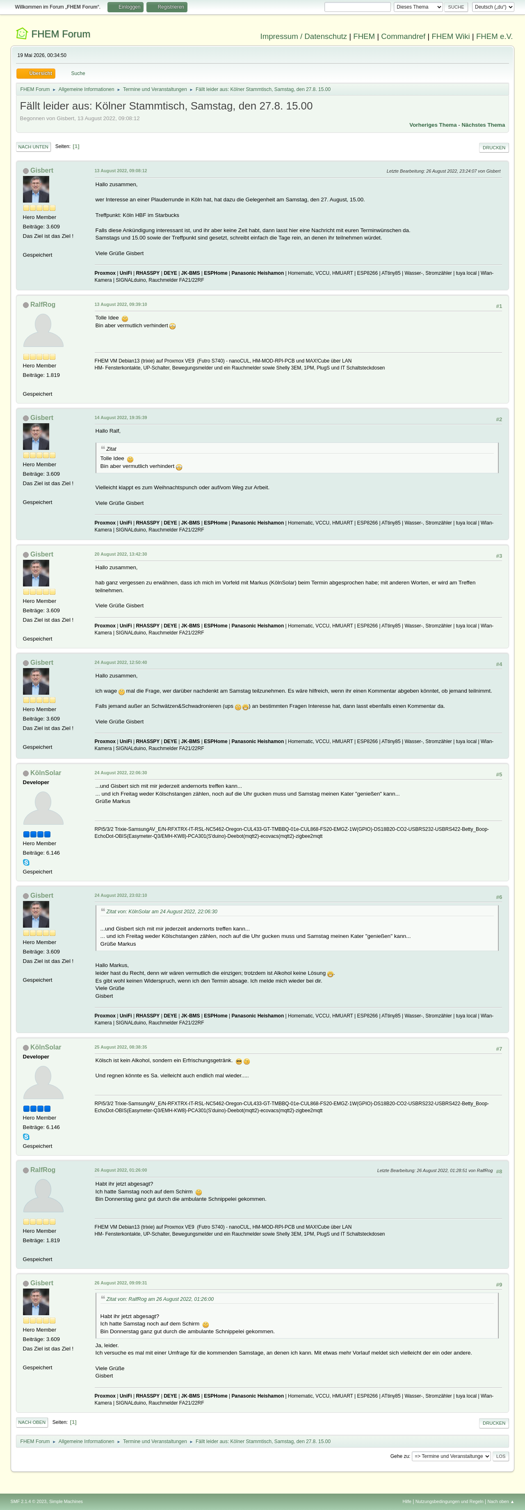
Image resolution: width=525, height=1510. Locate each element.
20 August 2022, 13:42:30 (121, 554)
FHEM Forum (60, 33)
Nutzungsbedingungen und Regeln (449, 1501)
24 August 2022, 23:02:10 (121, 895)
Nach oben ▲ (501, 1501)
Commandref (403, 36)
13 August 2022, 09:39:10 (121, 304)
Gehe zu (399, 1456)
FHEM (364, 36)
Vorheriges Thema (433, 125)
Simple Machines (66, 1501)
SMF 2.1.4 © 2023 (29, 1501)
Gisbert (41, 170)
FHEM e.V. (494, 36)
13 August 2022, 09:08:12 (121, 170)
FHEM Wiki (450, 36)
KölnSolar (46, 772)
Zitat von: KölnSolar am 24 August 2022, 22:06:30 (162, 912)
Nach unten (33, 146)
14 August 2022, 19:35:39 (121, 417)
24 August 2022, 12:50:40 (121, 662)
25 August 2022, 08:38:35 (121, 1047)
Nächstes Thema (483, 125)
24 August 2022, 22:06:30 (121, 772)
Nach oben (32, 1422)
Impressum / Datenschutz (303, 36)
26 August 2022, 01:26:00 (121, 1170)
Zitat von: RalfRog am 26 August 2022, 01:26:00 (160, 1299)
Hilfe (406, 1501)
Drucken (494, 147)
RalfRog (42, 304)
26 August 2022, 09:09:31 (121, 1282)
